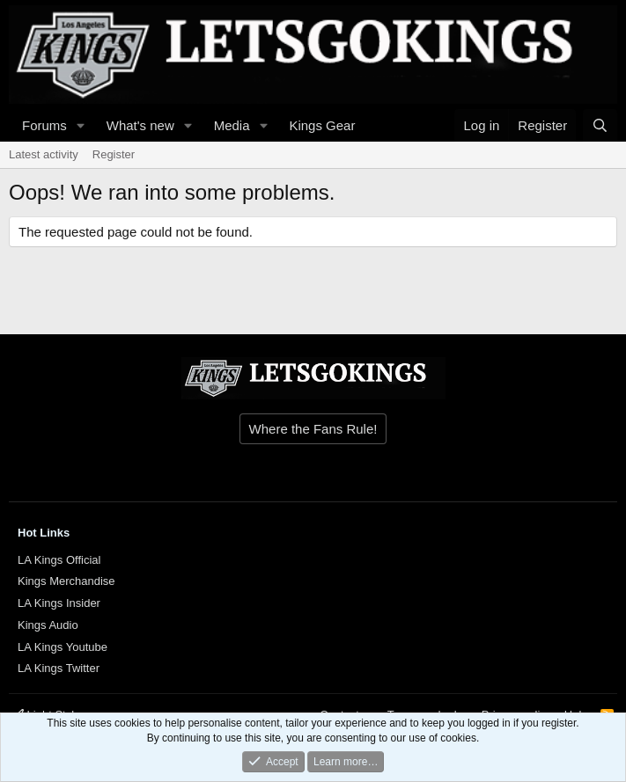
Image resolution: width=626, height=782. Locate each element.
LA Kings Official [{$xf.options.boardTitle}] (59, 559)
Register (113, 154)
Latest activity (43, 154)
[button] (81, 125)
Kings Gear (322, 125)
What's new (140, 125)
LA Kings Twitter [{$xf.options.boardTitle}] (58, 668)
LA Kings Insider (59, 603)
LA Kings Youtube (62, 647)
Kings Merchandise (66, 581)
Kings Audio (48, 625)
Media (232, 125)
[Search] (600, 125)
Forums (44, 125)
